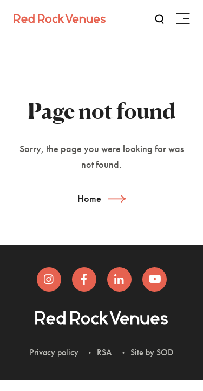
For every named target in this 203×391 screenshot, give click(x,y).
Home (89, 198)
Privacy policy (54, 352)
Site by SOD (151, 352)
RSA (104, 352)
